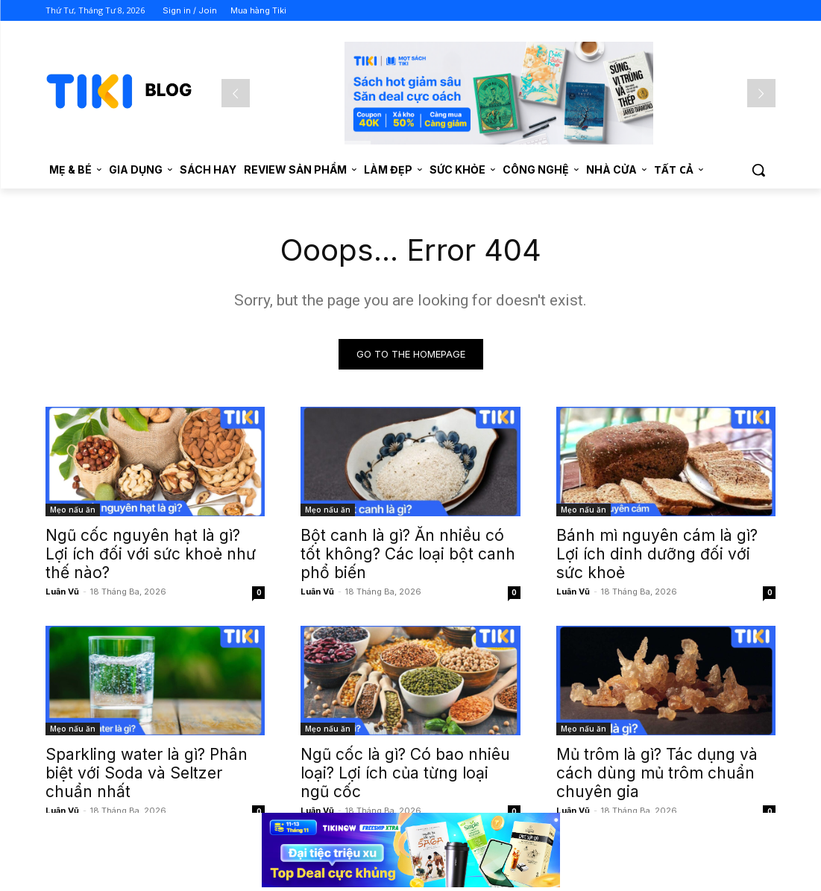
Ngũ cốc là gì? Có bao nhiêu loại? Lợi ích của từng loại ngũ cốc (405, 773)
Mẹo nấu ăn (72, 509)
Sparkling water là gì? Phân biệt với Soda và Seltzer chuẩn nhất (146, 773)
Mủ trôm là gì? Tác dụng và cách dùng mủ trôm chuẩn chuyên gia (657, 773)
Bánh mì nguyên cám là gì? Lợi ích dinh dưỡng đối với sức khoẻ (657, 554)
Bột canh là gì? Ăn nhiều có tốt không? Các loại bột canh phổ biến (408, 554)
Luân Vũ (62, 591)
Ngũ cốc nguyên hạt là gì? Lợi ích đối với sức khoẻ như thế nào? (150, 554)
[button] (758, 170)
